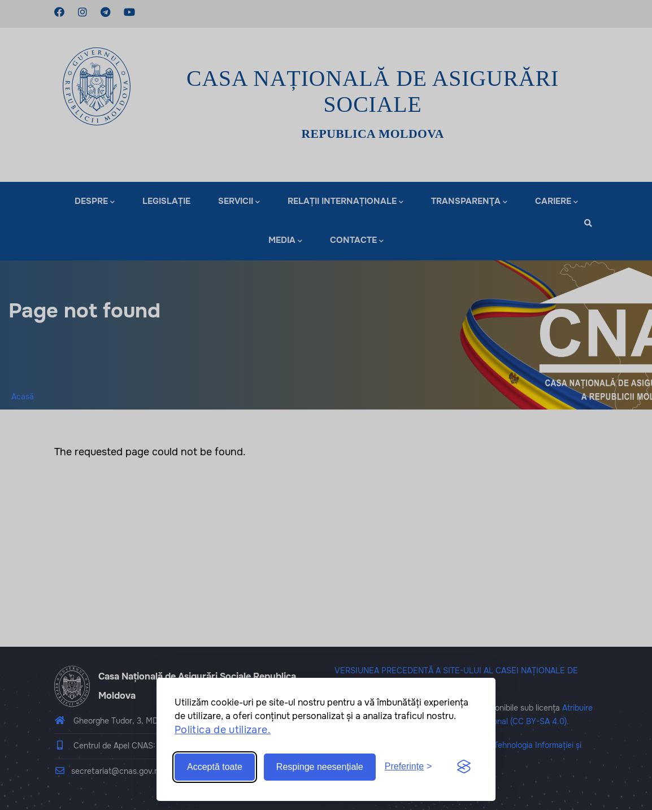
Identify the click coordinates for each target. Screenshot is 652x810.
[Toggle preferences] (408, 767)
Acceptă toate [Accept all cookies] (214, 767)
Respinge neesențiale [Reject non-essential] (319, 767)
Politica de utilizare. (223, 730)
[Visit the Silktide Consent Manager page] (463, 767)
